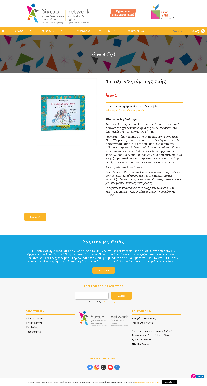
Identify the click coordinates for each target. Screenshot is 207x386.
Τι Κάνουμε (48, 30)
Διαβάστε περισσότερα (147, 381)
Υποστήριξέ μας (136, 30)
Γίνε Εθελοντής (34, 322)
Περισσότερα (103, 270)
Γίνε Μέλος (32, 327)
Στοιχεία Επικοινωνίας (144, 318)
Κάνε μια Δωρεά (34, 318)
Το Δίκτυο (18, 30)
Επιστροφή (35, 217)
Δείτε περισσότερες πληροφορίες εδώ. (125, 110)
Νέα (108, 30)
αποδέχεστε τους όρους (109, 302)
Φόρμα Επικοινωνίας (143, 322)
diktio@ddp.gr (140, 344)
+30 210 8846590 (142, 339)
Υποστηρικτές (33, 331)
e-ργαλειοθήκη (82, 30)
